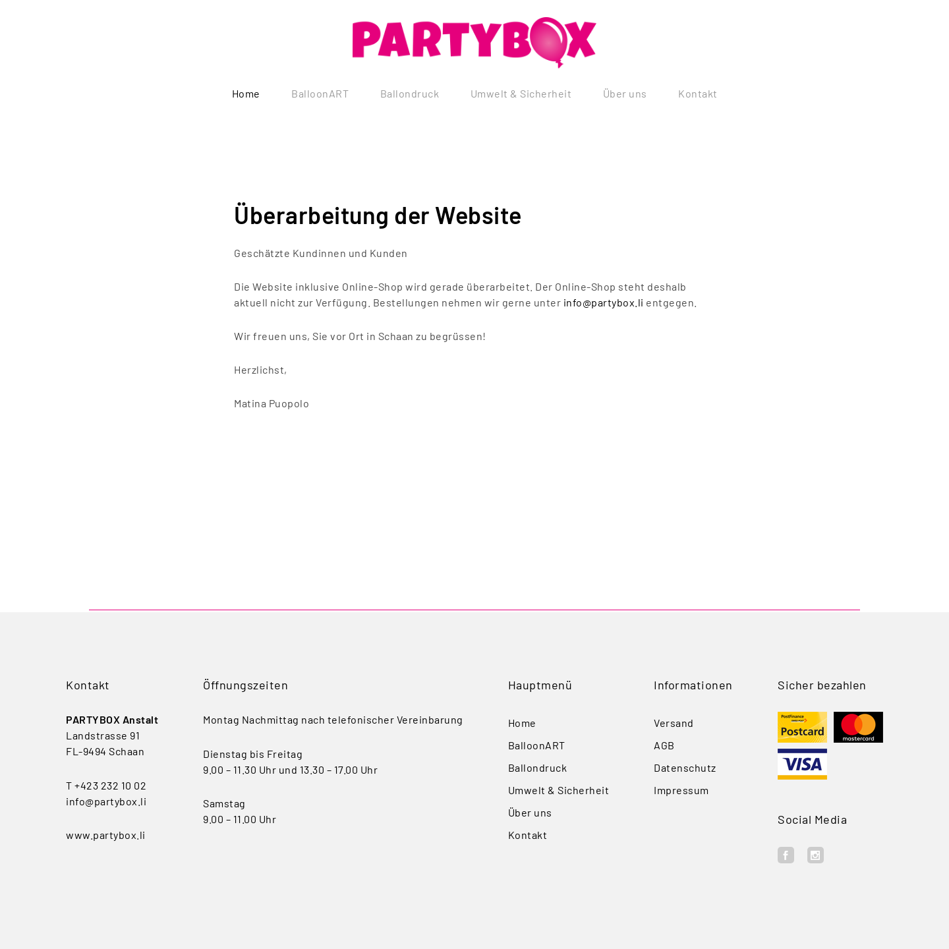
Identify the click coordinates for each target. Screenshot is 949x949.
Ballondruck (410, 93)
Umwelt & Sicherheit (521, 93)
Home (246, 93)
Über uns (625, 93)
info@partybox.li (603, 305)
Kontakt (698, 93)
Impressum (681, 790)
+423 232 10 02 (110, 785)
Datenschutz (685, 767)
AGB (664, 745)
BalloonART (320, 93)
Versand (674, 722)
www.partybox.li (106, 834)
